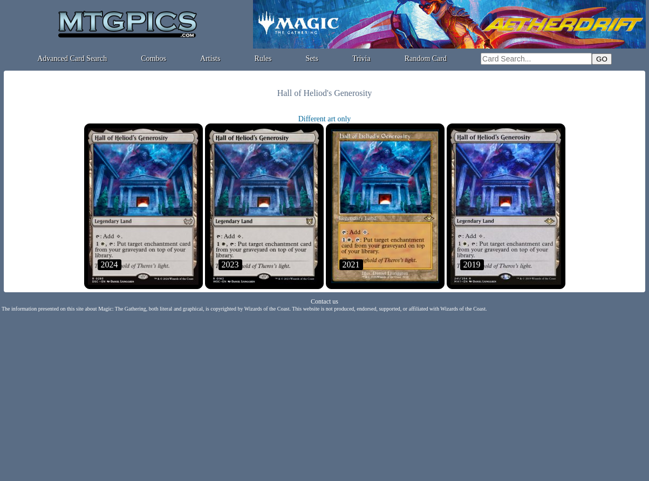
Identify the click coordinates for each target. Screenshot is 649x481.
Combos (153, 58)
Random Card (426, 58)
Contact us (324, 301)
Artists (210, 58)
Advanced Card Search (72, 58)
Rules (263, 58)
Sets (312, 58)
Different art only (324, 119)
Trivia (361, 58)
